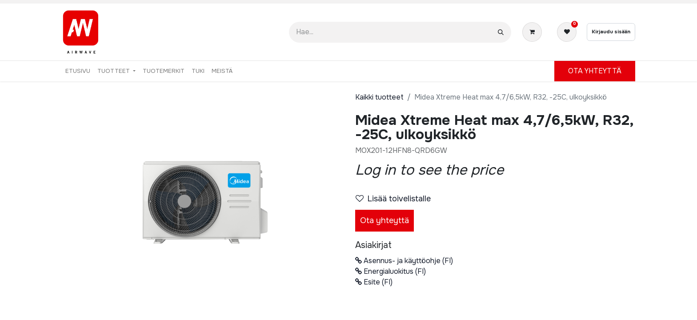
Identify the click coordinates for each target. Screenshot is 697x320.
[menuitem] (78, 71)
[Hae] (500, 32)
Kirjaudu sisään (611, 31)
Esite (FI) (374, 282)
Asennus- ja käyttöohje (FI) (404, 260)
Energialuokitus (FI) (390, 271)
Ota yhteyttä (384, 220)
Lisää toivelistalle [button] (393, 199)
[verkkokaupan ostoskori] (533, 32)
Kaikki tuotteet (379, 97)
